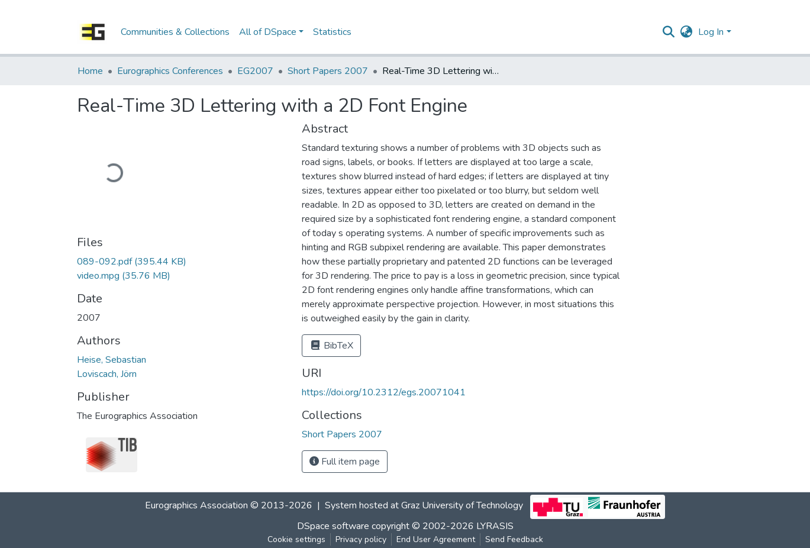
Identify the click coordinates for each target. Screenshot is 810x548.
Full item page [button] (344, 461)
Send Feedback (514, 539)
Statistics (332, 31)
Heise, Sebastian (111, 359)
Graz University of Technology (462, 505)
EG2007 (255, 71)
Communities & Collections (175, 31)
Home (90, 71)
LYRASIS (495, 526)
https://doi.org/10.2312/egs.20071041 (384, 392)
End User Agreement (435, 539)
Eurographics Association (196, 505)
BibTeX (331, 345)
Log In (711, 31)
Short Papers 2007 (328, 71)
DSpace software (333, 526)
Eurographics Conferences (170, 71)
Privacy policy (360, 539)
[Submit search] (668, 32)
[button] (686, 32)
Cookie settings (296, 539)
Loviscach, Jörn (107, 374)
